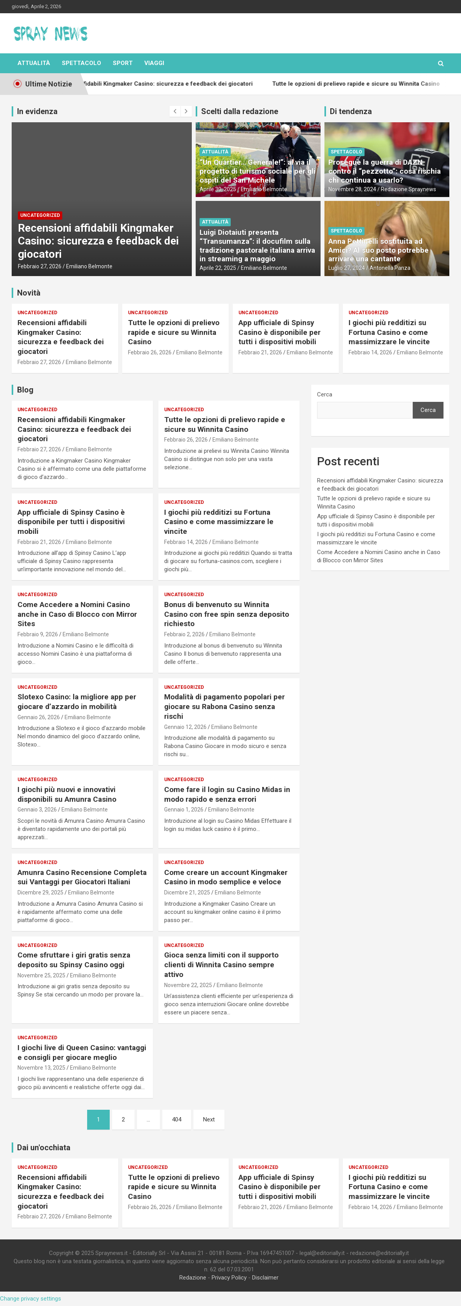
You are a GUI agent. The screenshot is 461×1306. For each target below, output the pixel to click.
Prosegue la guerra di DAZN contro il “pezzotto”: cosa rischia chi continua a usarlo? (384, 171)
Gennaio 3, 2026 (37, 809)
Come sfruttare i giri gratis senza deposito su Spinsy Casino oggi (74, 959)
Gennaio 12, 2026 (185, 727)
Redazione (192, 1277)
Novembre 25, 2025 (41, 975)
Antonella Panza (390, 268)
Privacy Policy (229, 1277)
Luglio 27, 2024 (346, 268)
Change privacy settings (30, 1298)
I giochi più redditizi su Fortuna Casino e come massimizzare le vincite (389, 332)
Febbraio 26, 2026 (150, 352)
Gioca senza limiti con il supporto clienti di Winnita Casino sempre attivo (221, 964)
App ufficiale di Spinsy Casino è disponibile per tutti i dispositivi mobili (279, 332)
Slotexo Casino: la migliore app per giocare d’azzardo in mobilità (77, 701)
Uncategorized (40, 215)
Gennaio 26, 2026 (39, 717)
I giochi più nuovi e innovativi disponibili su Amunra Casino (67, 794)
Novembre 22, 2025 (188, 985)
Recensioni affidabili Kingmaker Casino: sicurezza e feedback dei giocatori (98, 241)
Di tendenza (351, 111)
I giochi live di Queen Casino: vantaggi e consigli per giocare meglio (82, 1052)
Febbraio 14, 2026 (370, 352)
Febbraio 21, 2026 (260, 352)
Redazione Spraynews (408, 189)
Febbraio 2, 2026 (184, 634)
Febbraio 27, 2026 (39, 266)
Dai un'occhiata (43, 1147)
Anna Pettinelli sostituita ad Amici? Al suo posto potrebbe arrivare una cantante (378, 250)
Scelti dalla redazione (239, 111)
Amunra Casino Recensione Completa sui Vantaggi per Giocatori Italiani (82, 877)
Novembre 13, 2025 (41, 1068)
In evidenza (37, 111)
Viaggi (154, 63)
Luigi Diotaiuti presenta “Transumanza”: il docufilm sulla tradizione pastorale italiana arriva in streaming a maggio (257, 245)
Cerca (324, 394)
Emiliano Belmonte (89, 266)
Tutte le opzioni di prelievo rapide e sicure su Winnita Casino (173, 332)
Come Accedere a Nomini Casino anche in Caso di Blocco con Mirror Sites (77, 614)
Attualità (34, 63)
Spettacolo (81, 63)
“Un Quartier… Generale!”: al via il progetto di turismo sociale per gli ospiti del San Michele (258, 171)
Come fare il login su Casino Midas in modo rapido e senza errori (227, 794)
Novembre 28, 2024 (352, 189)
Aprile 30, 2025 (218, 189)
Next (209, 1119)
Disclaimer (265, 1277)
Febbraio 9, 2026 (38, 634)
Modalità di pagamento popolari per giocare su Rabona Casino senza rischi (224, 706)
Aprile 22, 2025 (218, 268)
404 (176, 1119)
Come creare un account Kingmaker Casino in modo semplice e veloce (225, 877)
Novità (28, 292)
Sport (123, 63)
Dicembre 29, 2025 (40, 892)
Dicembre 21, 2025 (187, 892)
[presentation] (175, 111)
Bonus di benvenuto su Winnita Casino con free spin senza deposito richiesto (226, 614)
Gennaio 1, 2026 (183, 809)
